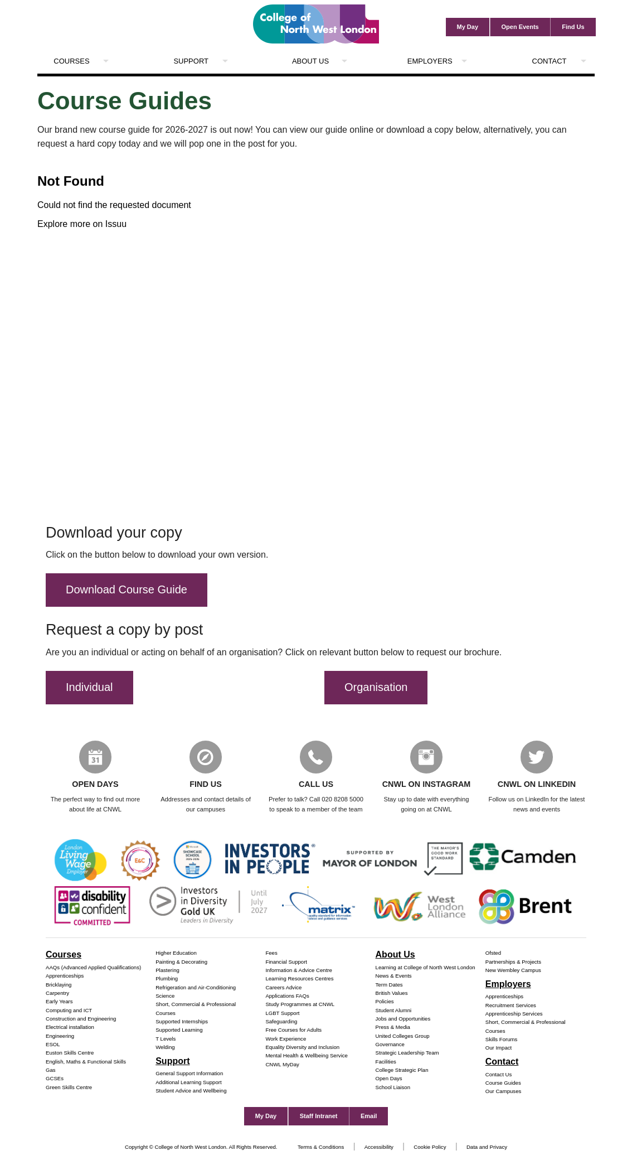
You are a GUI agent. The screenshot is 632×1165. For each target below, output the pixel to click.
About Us (310, 61)
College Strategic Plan (402, 1070)
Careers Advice (283, 988)
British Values (392, 993)
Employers (430, 61)
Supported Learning (178, 1031)
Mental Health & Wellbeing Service (306, 1056)
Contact (549, 61)
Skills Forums (501, 1040)
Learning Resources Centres (299, 980)
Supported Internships (181, 1022)
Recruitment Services (510, 1006)
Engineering (60, 1036)
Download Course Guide (126, 589)
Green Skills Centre (69, 1088)
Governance (390, 1045)
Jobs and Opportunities (403, 1019)
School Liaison (393, 1088)
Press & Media (393, 1027)
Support (190, 61)
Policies (385, 1002)
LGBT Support (282, 1014)
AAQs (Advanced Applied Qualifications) (93, 968)
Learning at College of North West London (425, 968)
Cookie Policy (430, 1147)
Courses (71, 61)
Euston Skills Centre (70, 1054)
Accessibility (378, 1147)
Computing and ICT (69, 1011)
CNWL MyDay (282, 1065)
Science (164, 996)
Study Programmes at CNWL (299, 1005)
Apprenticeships (65, 976)
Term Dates (389, 985)
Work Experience (285, 1039)
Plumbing (166, 980)
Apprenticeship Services (514, 1014)
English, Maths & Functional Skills (86, 1062)
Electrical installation (70, 1027)
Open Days (389, 1079)
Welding (165, 1048)
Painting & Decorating (181, 962)
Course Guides (503, 1083)
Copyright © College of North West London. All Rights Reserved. (201, 1147)
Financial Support (286, 962)
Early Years (59, 1002)
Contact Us (498, 1075)
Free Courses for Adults (293, 1031)
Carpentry (57, 993)
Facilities (386, 1062)
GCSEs (55, 1079)
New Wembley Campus (513, 971)
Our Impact (498, 1049)
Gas (51, 1070)
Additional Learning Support (188, 1083)
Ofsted (493, 954)
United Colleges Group (403, 1036)
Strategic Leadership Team (407, 1054)
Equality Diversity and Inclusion (302, 1048)
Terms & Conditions (321, 1147)
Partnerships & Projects (513, 962)
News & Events (394, 976)
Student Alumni (394, 1011)
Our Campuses (503, 1092)
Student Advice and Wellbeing (190, 1091)
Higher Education (176, 954)
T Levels (165, 1039)
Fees (271, 954)
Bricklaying (58, 985)
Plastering (167, 971)
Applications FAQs (287, 996)
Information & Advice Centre (298, 971)
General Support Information (189, 1074)
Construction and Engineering (81, 1019)
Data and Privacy (486, 1147)
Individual (89, 687)
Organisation (375, 687)
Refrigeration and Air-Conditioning (195, 988)
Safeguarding (281, 1022)
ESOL (53, 1045)
